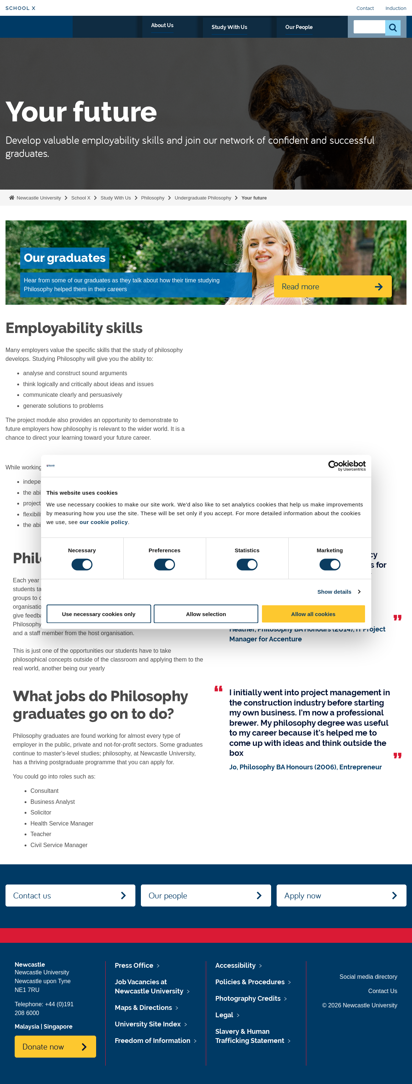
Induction (396, 8)
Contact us (32, 895)
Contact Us (382, 991)
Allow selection (206, 614)
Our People (320, 35)
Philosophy (153, 198)
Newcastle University (38, 198)
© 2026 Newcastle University (359, 1005)
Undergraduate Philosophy (203, 198)
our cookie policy (104, 522)
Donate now (43, 1046)
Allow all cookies (313, 614)
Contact (365, 8)
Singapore (58, 1026)
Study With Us (272, 35)
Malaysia (27, 1026)
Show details (334, 592)
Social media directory (368, 977)
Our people (168, 895)
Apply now (302, 895)
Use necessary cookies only (98, 614)
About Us (227, 35)
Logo (39, 34)
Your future (254, 198)
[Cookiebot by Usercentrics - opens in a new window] (334, 466)
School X (21, 8)
